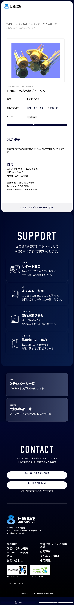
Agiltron (52, 23)
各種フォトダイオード (37, 107)
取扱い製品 (21, 23)
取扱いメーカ (38, 23)
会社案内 (12, 552)
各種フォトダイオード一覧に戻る (36, 215)
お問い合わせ (15, 568)
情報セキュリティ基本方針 (53, 553)
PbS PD (54, 107)
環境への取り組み (18, 556)
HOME (9, 23)
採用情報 (45, 568)
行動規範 (45, 559)
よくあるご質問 (49, 564)
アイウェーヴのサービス (19, 562)
